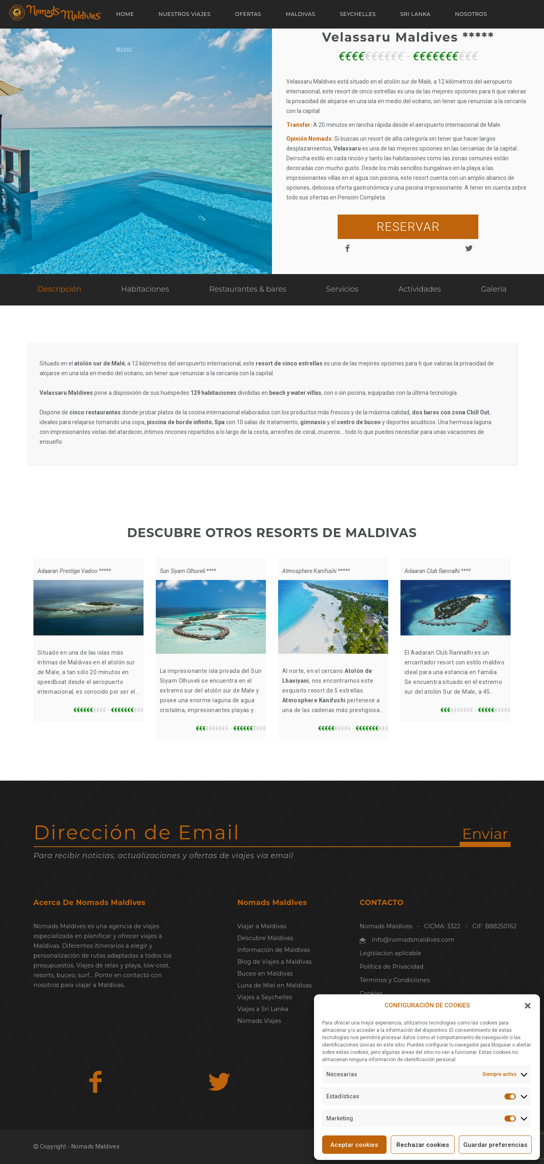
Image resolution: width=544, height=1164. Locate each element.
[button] (528, 1006)
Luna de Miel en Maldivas (274, 985)
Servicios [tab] (342, 289)
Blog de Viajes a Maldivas (274, 961)
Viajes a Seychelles (264, 997)
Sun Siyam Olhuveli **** (188, 571)
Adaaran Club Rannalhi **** (438, 571)
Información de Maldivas (273, 950)
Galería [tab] (493, 289)
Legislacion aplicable (390, 953)
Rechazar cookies (422, 1145)
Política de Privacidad (391, 966)
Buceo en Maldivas (265, 973)
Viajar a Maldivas (262, 926)
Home (125, 14)
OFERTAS (248, 14)
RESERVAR (408, 226)
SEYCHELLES (358, 14)
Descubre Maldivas (265, 938)
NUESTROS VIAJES (185, 14)
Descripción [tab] (59, 289)
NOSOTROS (471, 14)
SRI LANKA (415, 14)
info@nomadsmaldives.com (413, 939)
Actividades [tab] (419, 289)
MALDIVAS (300, 14)
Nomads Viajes (259, 1021)
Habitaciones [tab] (145, 289)
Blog (124, 49)
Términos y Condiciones (395, 980)
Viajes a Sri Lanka (262, 1009)
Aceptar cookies (354, 1145)
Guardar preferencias (495, 1145)
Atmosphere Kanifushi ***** (316, 571)
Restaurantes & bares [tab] (247, 289)
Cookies (371, 993)
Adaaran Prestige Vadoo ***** (74, 571)
